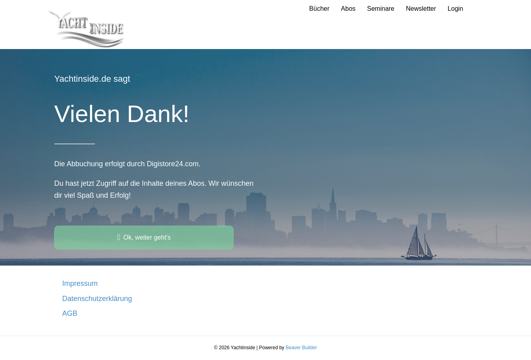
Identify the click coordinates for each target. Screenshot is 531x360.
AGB (69, 313)
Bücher (319, 8)
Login (455, 8)
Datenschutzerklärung (97, 299)
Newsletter (421, 8)
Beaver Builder (301, 347)
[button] (144, 238)
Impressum (80, 283)
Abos (348, 8)
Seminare (380, 8)
